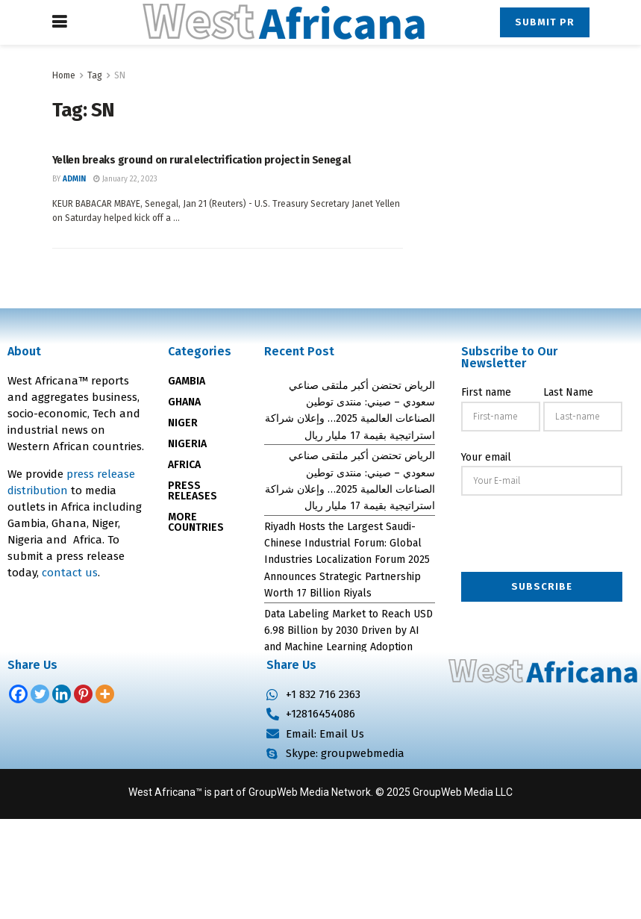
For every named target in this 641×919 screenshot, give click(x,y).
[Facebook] (18, 694)
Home (63, 75)
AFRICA (184, 464)
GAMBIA (186, 381)
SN (119, 75)
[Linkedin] (61, 694)
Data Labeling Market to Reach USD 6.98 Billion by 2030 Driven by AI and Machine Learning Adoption (348, 631)
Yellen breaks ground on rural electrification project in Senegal (201, 160)
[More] (105, 694)
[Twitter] (40, 694)
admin (74, 179)
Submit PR (545, 22)
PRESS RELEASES (192, 490)
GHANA (184, 402)
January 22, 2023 (125, 179)
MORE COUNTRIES (196, 522)
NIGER (183, 423)
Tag (94, 75)
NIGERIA (187, 443)
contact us (70, 572)
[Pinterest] (83, 694)
